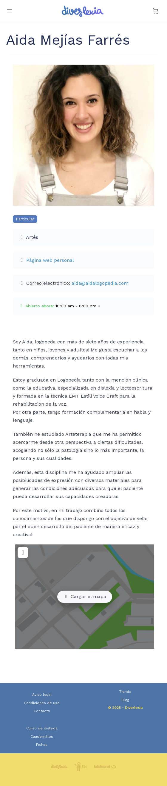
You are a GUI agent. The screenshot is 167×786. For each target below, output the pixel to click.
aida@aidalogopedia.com (100, 283)
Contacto (42, 711)
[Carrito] (156, 11)
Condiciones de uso (42, 703)
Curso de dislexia (42, 728)
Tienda (125, 691)
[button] (83, 306)
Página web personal (50, 260)
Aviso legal (42, 694)
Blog (125, 700)
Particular (25, 219)
